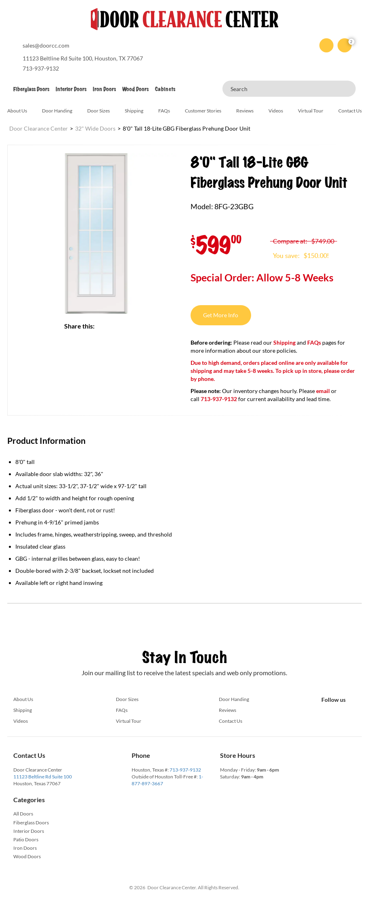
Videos (275, 111)
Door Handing (57, 111)
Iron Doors (104, 89)
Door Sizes (98, 111)
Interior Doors (71, 89)
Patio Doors (25, 839)
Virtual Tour (310, 111)
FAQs (164, 111)
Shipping (134, 111)
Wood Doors (135, 89)
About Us (17, 111)
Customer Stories (203, 111)
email (323, 390)
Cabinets (165, 89)
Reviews (245, 111)
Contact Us (350, 111)
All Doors (23, 814)
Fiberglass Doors (31, 89)
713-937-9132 (185, 770)
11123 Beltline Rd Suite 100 (42, 777)
